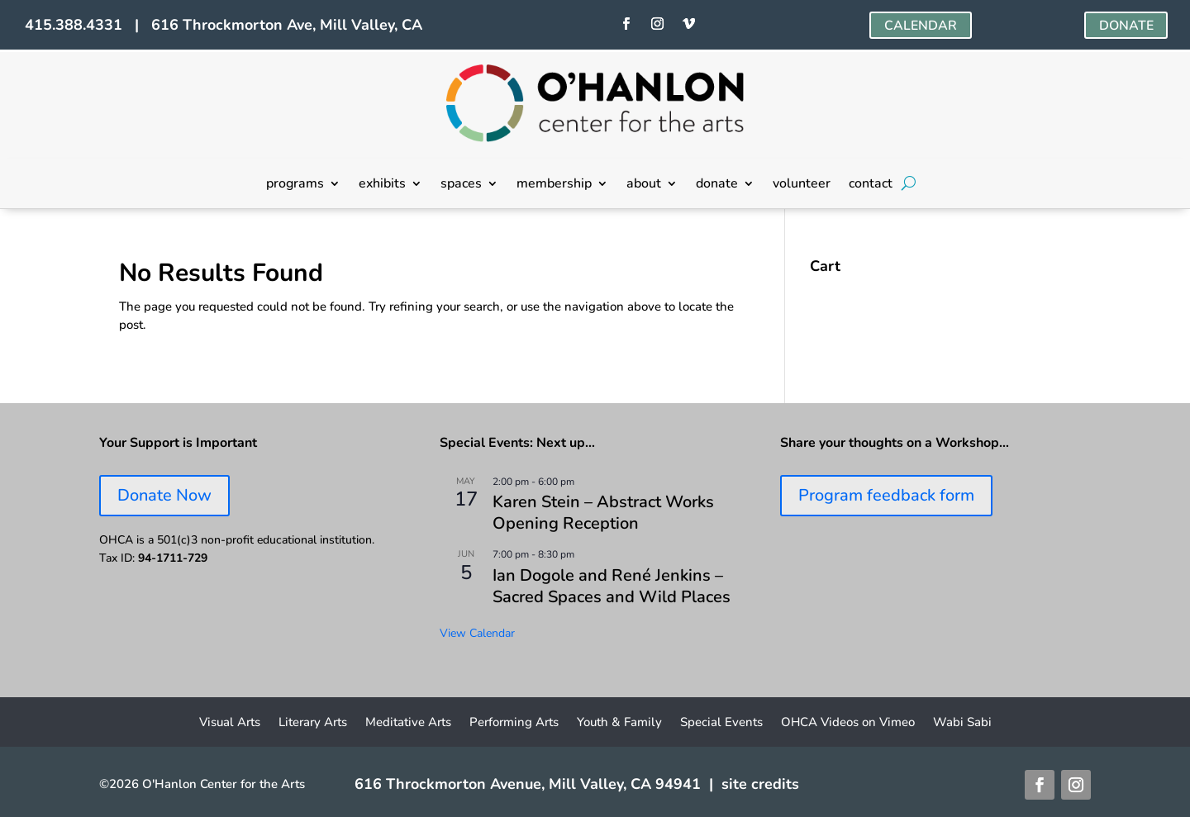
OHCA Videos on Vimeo (848, 723)
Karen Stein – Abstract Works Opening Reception (603, 512)
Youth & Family (619, 723)
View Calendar (477, 633)
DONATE (1125, 26)
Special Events (721, 723)
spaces (461, 185)
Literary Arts (312, 723)
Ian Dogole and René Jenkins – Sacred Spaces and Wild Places (612, 586)
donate (717, 185)
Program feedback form (886, 495)
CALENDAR (920, 26)
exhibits (382, 185)
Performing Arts (514, 723)
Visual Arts (229, 723)
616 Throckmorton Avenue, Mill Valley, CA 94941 (528, 784)
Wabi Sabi (962, 723)
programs (295, 185)
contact (870, 185)
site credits (760, 784)
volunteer (802, 185)
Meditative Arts (408, 723)
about (643, 185)
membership (554, 185)
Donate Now (164, 495)
